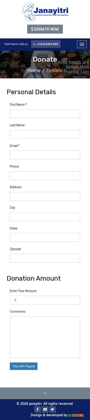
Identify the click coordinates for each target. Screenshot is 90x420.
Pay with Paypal (24, 366)
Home (34, 70)
